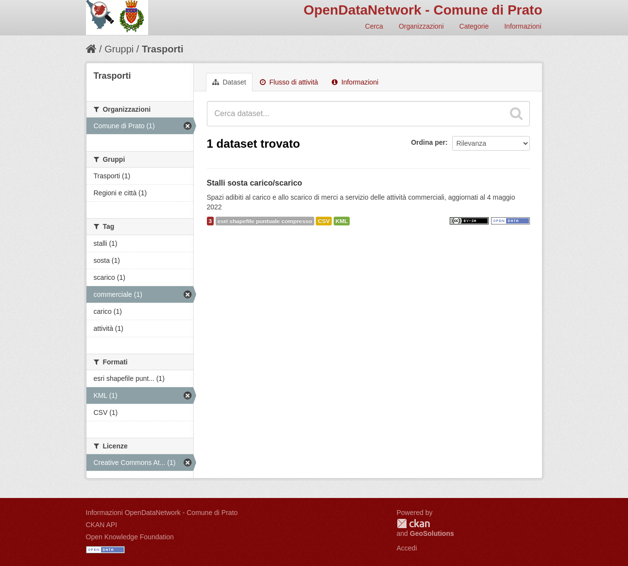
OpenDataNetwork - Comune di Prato (423, 9)
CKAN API (102, 525)
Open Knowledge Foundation (130, 537)
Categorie (474, 26)
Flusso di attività (289, 82)
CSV (323, 221)
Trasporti (163, 49)
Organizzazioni (421, 26)
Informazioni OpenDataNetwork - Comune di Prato (162, 512)
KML (342, 221)
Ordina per (428, 142)
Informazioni (522, 26)
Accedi (407, 548)
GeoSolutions (432, 533)
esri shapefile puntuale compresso (265, 221)
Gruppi (119, 49)
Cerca (374, 26)
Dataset (229, 82)
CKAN (413, 523)
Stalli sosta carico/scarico (255, 183)
